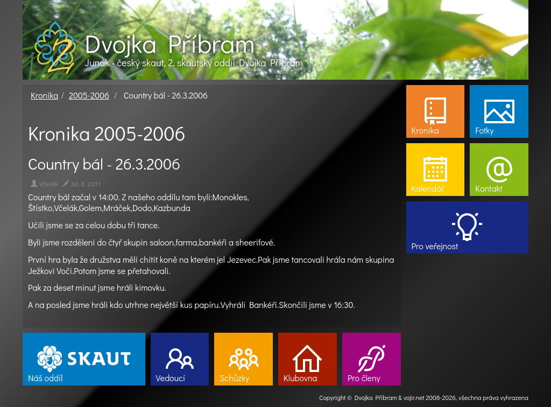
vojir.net (414, 397)
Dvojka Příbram (169, 43)
